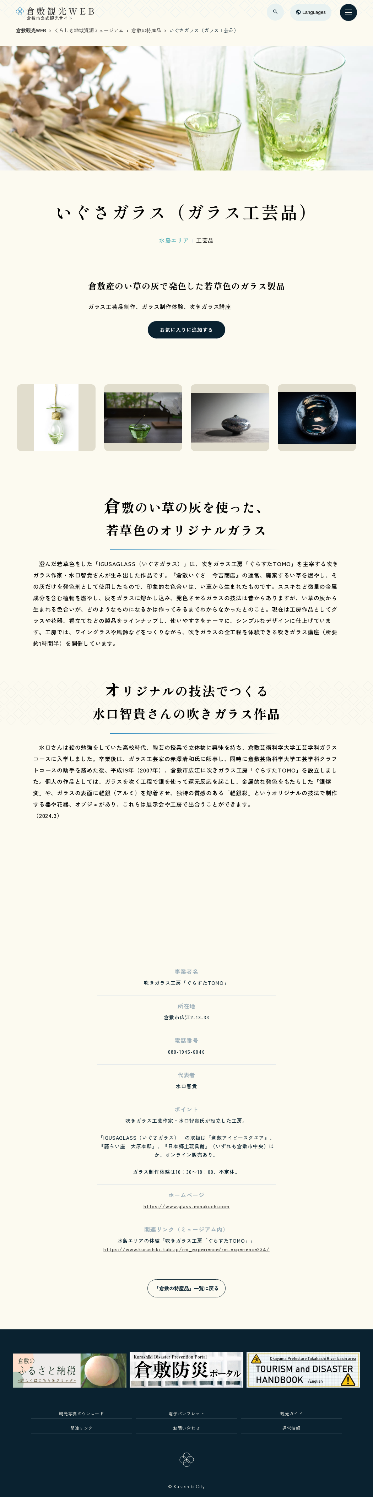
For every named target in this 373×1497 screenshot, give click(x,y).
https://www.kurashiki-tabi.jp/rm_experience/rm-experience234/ (186, 1249)
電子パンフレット (186, 1413)
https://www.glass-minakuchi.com (187, 1206)
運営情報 (291, 1428)
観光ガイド (291, 1413)
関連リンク (81, 1428)
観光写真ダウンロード (81, 1413)
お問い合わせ (186, 1428)
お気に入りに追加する (186, 329)
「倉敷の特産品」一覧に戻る (186, 1288)
